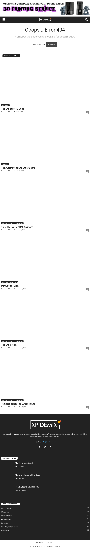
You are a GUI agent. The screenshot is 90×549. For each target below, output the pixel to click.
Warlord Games (6, 515)
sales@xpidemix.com (49, 441)
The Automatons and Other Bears (18, 167)
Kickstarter (5, 530)
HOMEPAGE (51, 44)
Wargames (5, 164)
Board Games (6, 508)
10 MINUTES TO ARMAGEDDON (17, 226)
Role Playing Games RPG (10, 282)
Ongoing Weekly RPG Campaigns (12, 223)
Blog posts (39, 542)
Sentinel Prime (6, 112)
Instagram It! (50, 542)
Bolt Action (5, 105)
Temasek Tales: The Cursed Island (18, 403)
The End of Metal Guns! (13, 108)
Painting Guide (6, 519)
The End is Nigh (9, 344)
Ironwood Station (10, 285)
